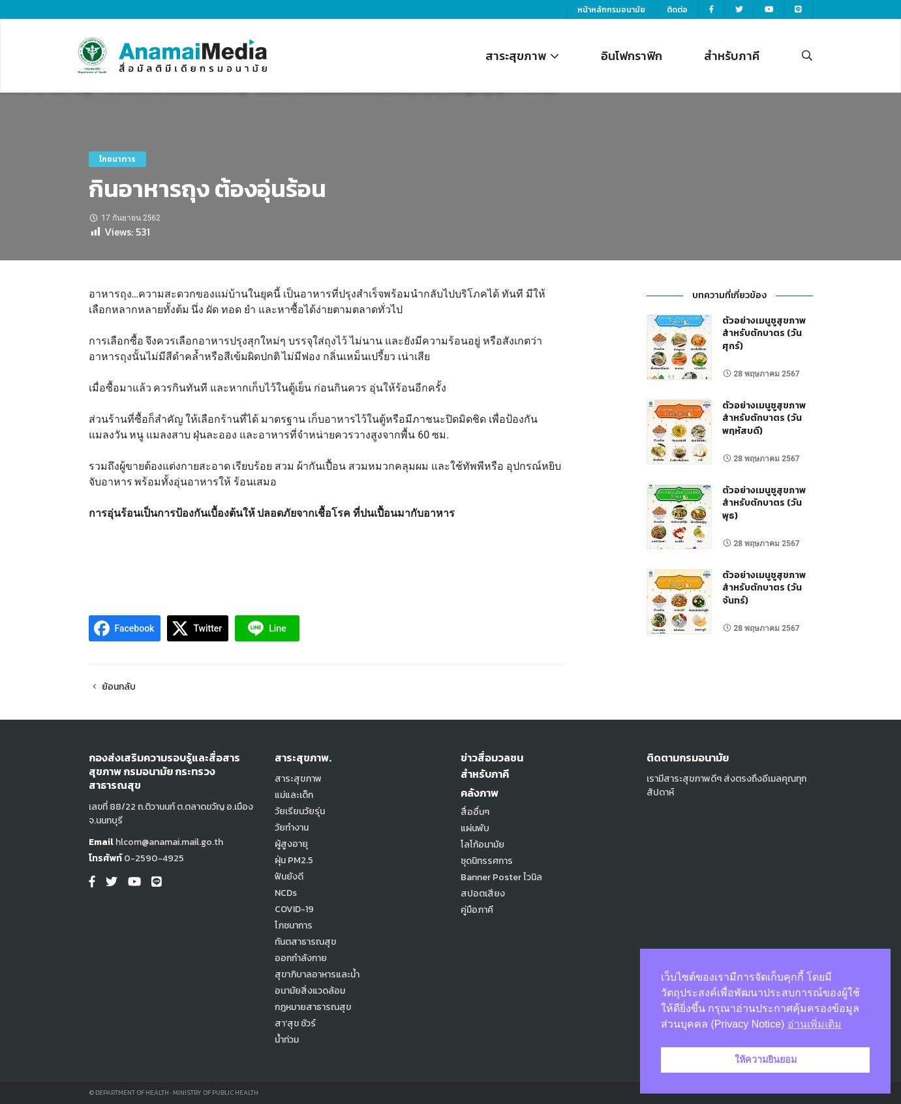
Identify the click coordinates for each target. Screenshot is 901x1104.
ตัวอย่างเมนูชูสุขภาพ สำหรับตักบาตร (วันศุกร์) (764, 333)
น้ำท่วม (287, 1040)
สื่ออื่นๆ (475, 812)
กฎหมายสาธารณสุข (313, 1007)
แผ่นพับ (475, 828)
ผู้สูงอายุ (291, 844)
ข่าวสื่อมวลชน (492, 757)
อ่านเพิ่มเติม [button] (814, 1024)
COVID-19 (294, 909)
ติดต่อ (677, 10)
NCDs (286, 893)
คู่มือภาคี (477, 910)
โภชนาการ (117, 159)
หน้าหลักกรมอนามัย (611, 10)
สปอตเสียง (483, 893)
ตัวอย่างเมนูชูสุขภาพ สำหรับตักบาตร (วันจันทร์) (764, 587)
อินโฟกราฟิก (631, 56)
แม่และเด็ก (294, 795)
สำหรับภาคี (731, 56)
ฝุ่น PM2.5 (294, 860)
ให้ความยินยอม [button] (766, 1059)
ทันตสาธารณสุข (305, 942)
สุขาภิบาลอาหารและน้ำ (317, 974)
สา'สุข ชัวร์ (295, 1023)
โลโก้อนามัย (482, 844)
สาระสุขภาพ (522, 56)
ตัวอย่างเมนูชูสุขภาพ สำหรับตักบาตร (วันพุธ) (764, 503)
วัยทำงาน (292, 828)
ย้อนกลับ (112, 687)
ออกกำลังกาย (301, 958)
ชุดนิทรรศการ (487, 861)
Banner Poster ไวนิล (501, 877)
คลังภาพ (479, 793)
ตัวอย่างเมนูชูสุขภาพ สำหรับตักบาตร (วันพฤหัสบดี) (764, 418)
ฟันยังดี (289, 876)
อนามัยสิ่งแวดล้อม (310, 991)
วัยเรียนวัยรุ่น (300, 811)
